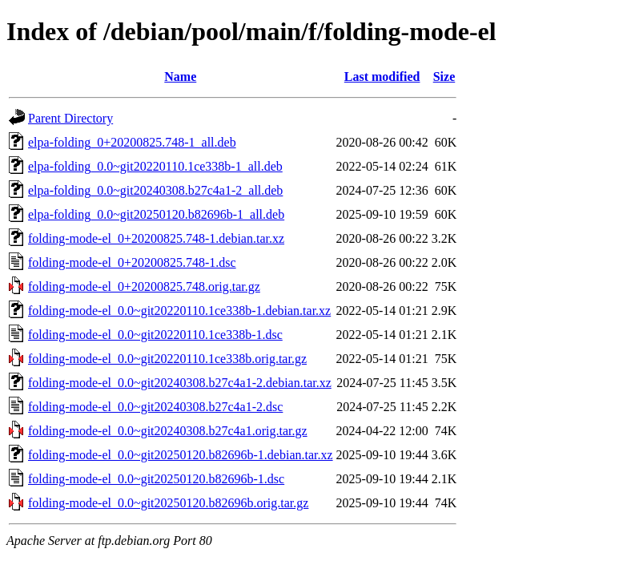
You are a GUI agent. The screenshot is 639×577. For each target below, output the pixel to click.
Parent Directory (70, 118)
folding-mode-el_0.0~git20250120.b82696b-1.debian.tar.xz (180, 455)
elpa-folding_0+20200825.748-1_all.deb (132, 142)
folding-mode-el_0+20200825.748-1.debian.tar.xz (156, 238)
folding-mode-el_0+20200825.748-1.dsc (132, 262)
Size (444, 76)
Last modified (382, 76)
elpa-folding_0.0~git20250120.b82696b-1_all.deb (156, 214)
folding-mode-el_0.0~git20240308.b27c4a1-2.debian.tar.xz (180, 382)
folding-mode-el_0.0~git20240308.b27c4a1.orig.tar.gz (167, 431)
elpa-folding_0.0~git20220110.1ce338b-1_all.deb (155, 166)
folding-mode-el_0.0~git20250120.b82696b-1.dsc (156, 479)
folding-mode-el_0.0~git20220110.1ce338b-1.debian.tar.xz (179, 310)
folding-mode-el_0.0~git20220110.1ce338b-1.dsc (155, 334)
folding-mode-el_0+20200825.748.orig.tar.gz (144, 286)
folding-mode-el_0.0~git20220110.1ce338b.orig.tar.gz (167, 358)
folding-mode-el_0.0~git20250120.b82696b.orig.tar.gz (168, 503)
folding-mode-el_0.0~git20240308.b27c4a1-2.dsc (155, 407)
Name (180, 76)
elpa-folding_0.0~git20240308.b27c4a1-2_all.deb (155, 190)
